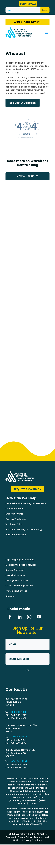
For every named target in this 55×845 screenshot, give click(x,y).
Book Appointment (28, 21)
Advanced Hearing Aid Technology (24, 529)
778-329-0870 (19, 736)
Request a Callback (27, 489)
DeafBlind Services (15, 575)
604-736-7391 (18, 712)
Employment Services (17, 580)
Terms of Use (41, 837)
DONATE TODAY (28, 3)
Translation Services (16, 590)
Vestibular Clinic (14, 524)
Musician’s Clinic (14, 513)
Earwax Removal (14, 508)
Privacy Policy (25, 837)
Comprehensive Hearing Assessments (26, 503)
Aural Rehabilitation (16, 534)
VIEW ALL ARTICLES (27, 176)
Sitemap (10, 596)
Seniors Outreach (15, 570)
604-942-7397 (19, 761)
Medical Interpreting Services (21, 564)
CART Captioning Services (19, 585)
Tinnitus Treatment (16, 519)
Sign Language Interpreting (20, 559)
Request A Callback (22, 103)
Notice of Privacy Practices (27, 840)
